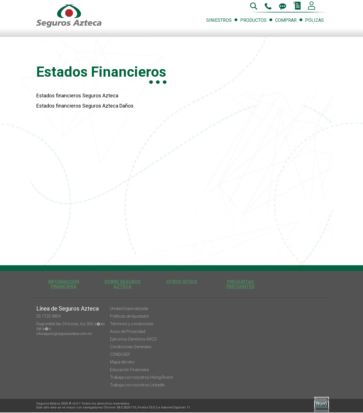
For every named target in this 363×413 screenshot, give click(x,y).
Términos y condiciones (131, 324)
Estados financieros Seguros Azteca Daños (85, 106)
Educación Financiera (129, 369)
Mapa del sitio (122, 362)
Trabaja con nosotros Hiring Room (141, 377)
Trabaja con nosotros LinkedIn (137, 385)
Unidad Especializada (129, 308)
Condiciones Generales (130, 346)
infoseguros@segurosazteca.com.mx (64, 334)
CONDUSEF (120, 354)
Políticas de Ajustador (129, 316)
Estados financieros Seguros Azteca (77, 96)
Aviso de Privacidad (127, 331)
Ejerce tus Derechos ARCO (133, 339)
